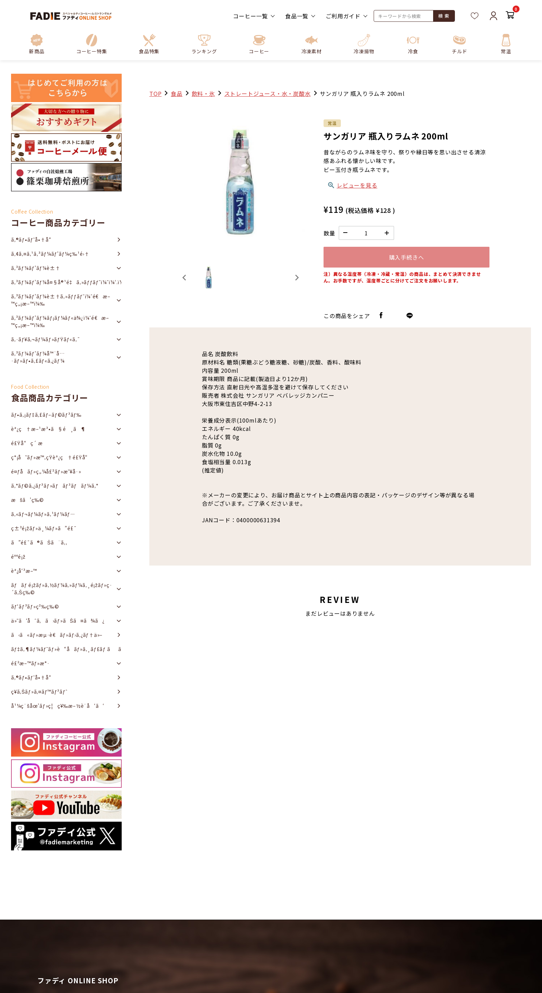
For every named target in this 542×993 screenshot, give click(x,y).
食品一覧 (296, 16)
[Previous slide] (184, 278)
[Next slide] (296, 278)
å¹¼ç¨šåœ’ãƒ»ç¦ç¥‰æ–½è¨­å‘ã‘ (57, 705)
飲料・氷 (203, 93)
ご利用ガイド (343, 16)
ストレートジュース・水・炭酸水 (267, 93)
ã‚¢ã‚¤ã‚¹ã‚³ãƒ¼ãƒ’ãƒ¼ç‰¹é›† (50, 253)
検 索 (443, 15)
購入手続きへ (406, 257)
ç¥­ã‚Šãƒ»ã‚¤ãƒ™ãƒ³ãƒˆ (39, 691)
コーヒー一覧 (250, 16)
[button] (92, 44)
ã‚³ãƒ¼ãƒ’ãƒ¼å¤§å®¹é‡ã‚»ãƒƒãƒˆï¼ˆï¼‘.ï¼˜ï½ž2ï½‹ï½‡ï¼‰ (66, 282)
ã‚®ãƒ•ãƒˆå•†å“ (33, 239)
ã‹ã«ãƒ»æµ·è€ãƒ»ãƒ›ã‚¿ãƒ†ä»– (57, 634)
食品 (177, 93)
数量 (329, 233)
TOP (155, 93)
